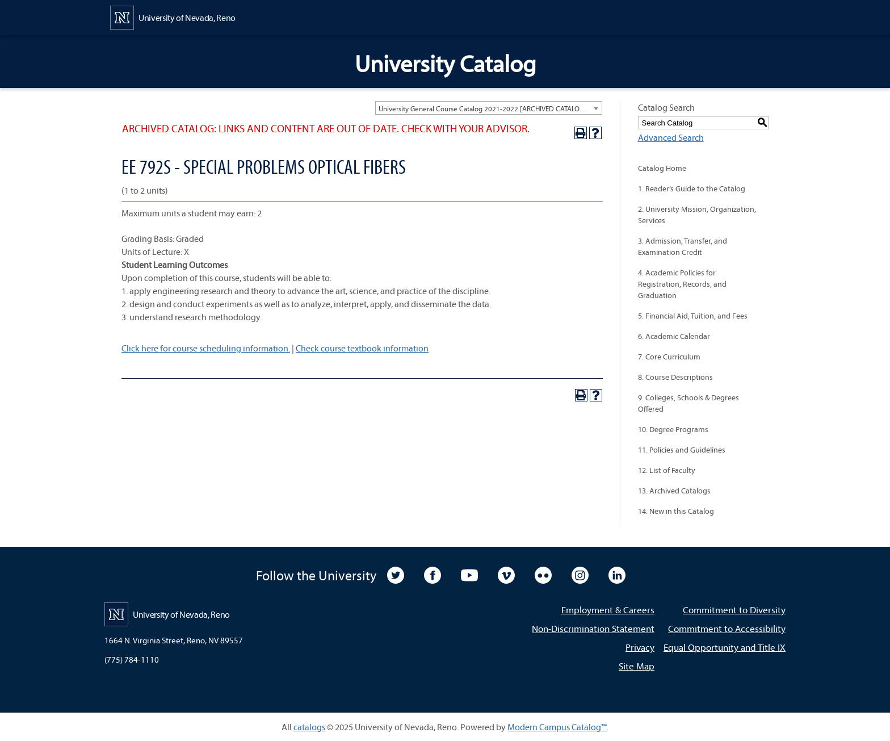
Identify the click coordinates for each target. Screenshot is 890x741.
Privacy (639, 647)
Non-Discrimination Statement (593, 628)
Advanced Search (671, 137)
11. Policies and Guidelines (681, 450)
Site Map (636, 666)
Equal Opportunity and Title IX (725, 647)
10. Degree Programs (673, 429)
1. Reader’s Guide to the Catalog (691, 188)
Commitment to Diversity (734, 610)
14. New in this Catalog (676, 511)
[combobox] (488, 108)
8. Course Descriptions (675, 377)
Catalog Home (662, 168)
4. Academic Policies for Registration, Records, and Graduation (682, 283)
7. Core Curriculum (669, 356)
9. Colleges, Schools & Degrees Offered (688, 403)
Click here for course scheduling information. (205, 348)
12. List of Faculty (666, 470)
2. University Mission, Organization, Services (697, 214)
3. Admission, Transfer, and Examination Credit (682, 246)
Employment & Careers (607, 610)
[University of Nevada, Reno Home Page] (173, 16)
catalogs (309, 726)
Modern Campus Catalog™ (557, 726)
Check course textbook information (362, 348)
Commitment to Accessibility (727, 628)
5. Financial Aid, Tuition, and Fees (693, 316)
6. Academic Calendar (674, 336)
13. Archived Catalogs (674, 490)
